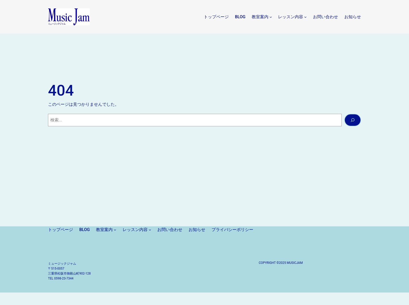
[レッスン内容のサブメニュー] (305, 17)
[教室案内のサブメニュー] (270, 17)
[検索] (352, 120)
